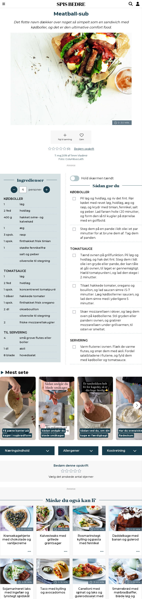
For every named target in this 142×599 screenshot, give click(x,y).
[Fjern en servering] (14, 189)
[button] (18, 408)
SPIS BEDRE (71, 4)
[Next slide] (137, 405)
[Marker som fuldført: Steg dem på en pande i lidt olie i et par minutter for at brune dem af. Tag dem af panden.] (74, 229)
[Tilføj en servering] (46, 189)
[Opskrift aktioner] (29, 551)
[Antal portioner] (23, 189)
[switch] (74, 178)
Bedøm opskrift (84, 148)
